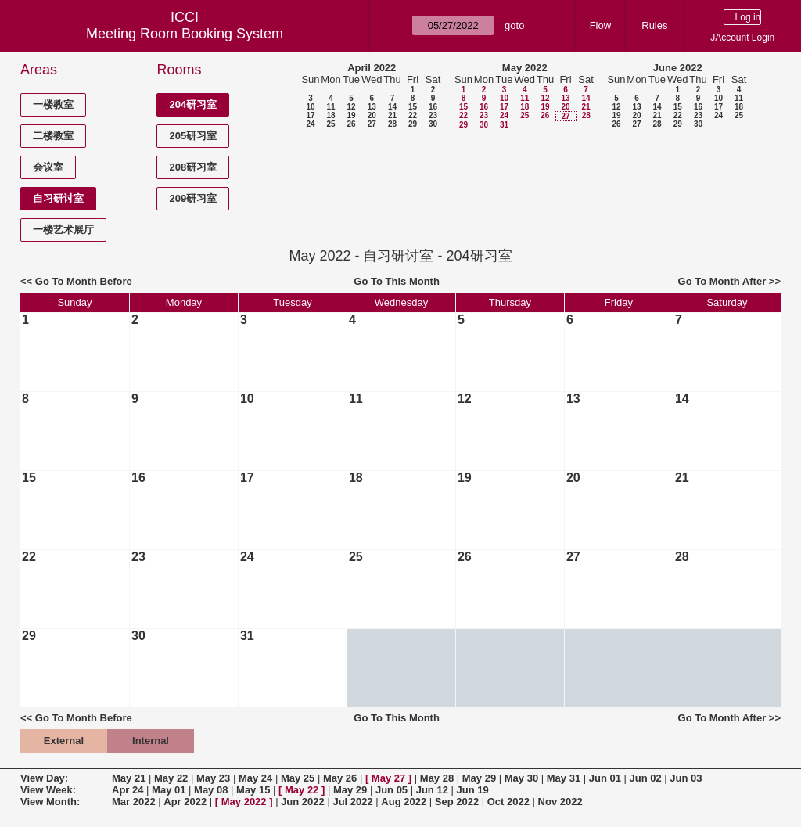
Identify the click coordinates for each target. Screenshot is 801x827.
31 (504, 124)
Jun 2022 (303, 801)
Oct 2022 (508, 801)
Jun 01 (605, 778)
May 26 (340, 778)
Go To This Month (397, 281)
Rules (654, 25)
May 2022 (525, 68)
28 (392, 124)
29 (412, 124)
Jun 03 (686, 778)
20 (372, 115)
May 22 (171, 778)
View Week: (48, 790)
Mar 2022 (134, 801)
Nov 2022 (560, 801)
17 (310, 115)
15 (412, 106)
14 (392, 106)
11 (330, 106)
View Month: (50, 801)
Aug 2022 (403, 801)
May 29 (479, 778)
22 (412, 115)
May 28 (437, 778)
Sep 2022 (457, 801)
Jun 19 (473, 790)
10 (310, 106)
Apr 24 (127, 790)
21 (392, 115)
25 (330, 124)
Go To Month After (722, 281)
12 (351, 106)
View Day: (44, 778)
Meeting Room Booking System (184, 33)
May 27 (388, 778)
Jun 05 (391, 790)
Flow (600, 25)
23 (433, 115)
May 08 (211, 790)
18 (330, 115)
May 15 (253, 790)
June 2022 (677, 68)
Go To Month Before (83, 281)
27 (372, 124)
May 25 (297, 778)
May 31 (563, 778)
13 (372, 106)
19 (351, 115)
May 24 (255, 778)
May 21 (128, 778)
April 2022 (371, 68)
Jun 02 (646, 778)
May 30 (521, 778)
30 (433, 124)
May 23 (213, 778)
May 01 (168, 790)
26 (351, 124)
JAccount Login (742, 37)
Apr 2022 (185, 801)
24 (310, 124)
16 (433, 106)
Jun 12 (432, 790)
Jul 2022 (352, 801)
